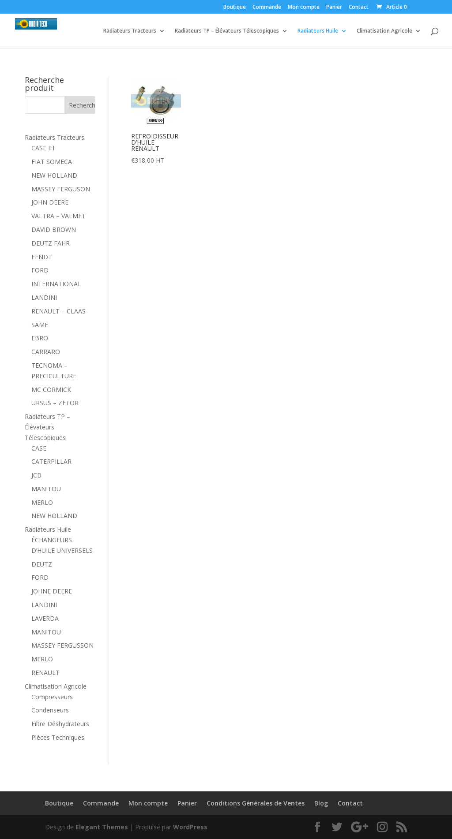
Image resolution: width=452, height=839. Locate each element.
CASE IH (42, 148)
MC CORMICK (51, 389)
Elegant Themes (101, 827)
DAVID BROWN (53, 229)
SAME (39, 325)
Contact (359, 7)
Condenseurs (50, 710)
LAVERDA (45, 618)
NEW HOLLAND (54, 175)
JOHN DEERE (49, 202)
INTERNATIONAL (56, 284)
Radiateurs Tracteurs (129, 31)
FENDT (41, 257)
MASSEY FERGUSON (60, 189)
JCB (36, 475)
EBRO (39, 338)
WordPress (190, 827)
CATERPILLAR (51, 461)
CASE (38, 448)
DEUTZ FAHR (50, 243)
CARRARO (45, 351)
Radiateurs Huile (318, 31)
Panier (334, 7)
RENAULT (45, 672)
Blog (321, 803)
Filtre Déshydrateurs (60, 724)
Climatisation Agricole (384, 31)
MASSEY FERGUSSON (62, 645)
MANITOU (46, 489)
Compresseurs (52, 697)
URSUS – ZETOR (55, 403)
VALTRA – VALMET (58, 216)
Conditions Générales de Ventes (256, 803)
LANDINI (44, 297)
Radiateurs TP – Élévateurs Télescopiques (227, 31)
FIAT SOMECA (51, 161)
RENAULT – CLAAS (58, 311)
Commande (266, 7)
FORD (40, 270)
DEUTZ (41, 564)
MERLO (42, 502)
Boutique (234, 7)
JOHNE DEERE (51, 591)
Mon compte (304, 7)
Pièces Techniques (57, 737)
